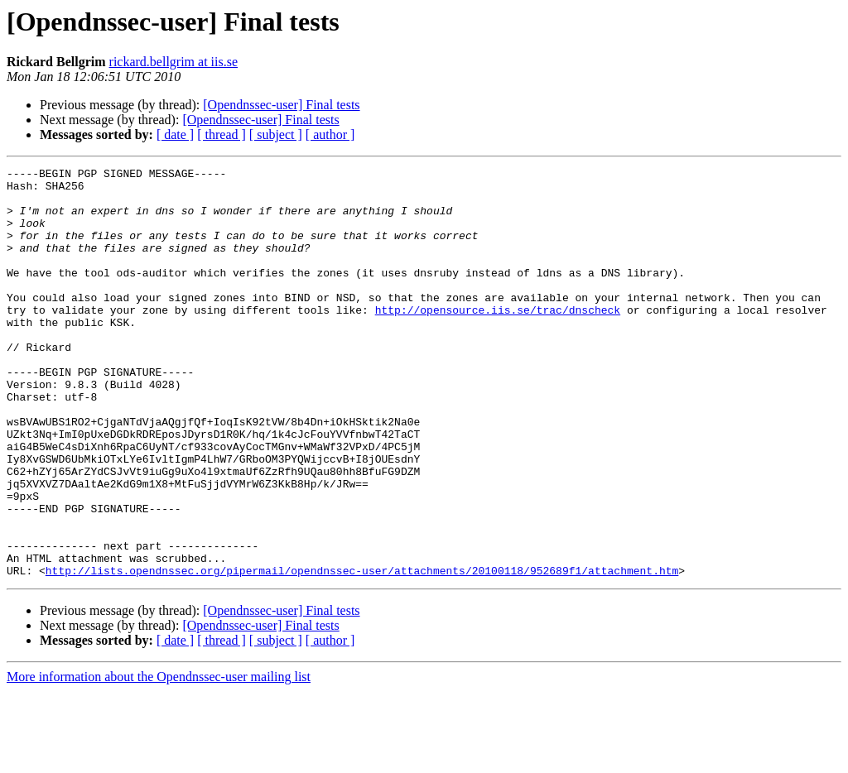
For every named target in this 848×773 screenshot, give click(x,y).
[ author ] (330, 134)
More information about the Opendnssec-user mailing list (159, 758)
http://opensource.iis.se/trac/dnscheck (497, 339)
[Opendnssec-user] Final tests (281, 105)
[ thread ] (221, 134)
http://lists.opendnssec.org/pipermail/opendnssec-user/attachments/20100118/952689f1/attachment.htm (362, 652)
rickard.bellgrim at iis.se (173, 62)
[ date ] (175, 134)
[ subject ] (275, 134)
